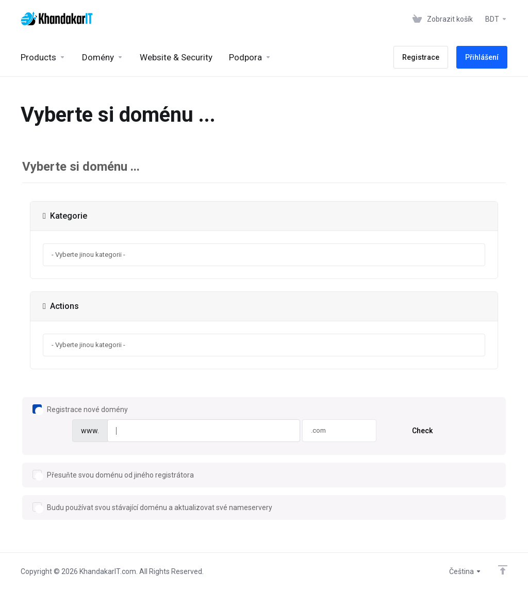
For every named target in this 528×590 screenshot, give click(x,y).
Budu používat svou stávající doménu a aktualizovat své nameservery (152, 507)
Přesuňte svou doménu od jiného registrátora (113, 474)
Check (422, 431)
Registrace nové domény (80, 409)
